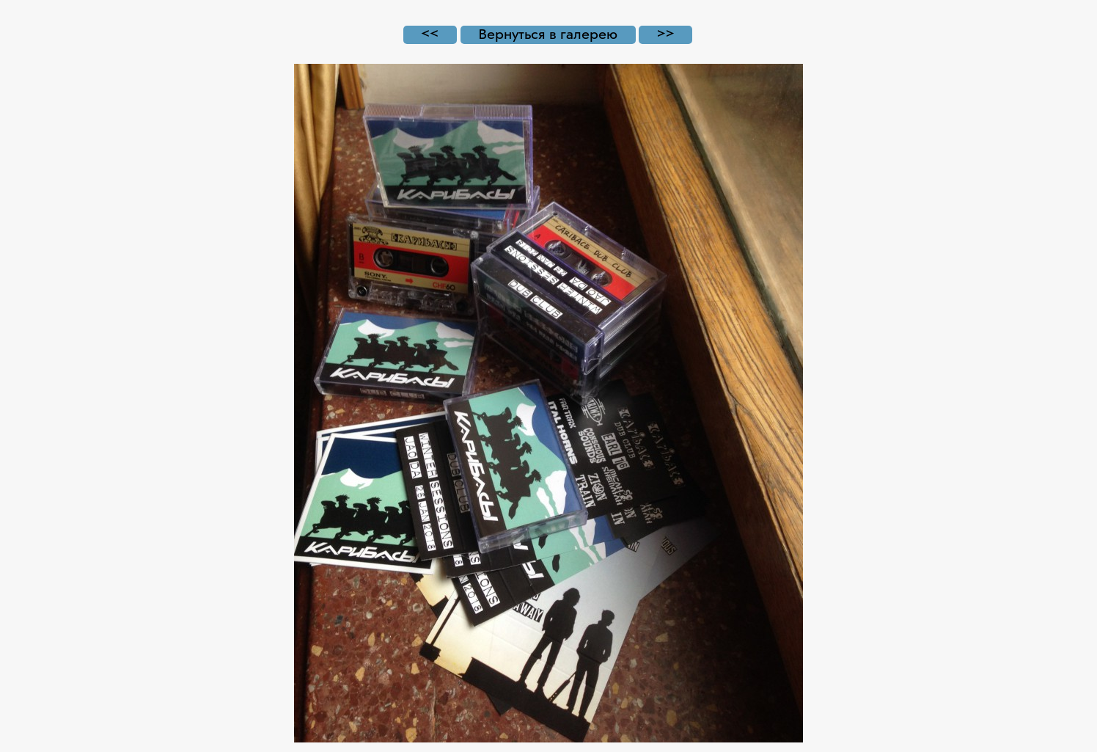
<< (430, 35)
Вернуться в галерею (547, 35)
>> (666, 35)
